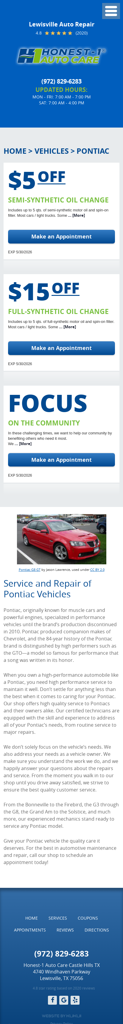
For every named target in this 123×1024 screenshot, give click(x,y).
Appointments (30, 930)
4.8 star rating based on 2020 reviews (64, 988)
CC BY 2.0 (97, 569)
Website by (61, 1016)
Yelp (75, 1000)
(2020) (82, 33)
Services (58, 918)
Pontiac (93, 151)
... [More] (76, 215)
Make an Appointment (61, 236)
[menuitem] (31, 918)
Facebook (52, 1000)
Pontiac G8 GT (30, 569)
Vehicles (52, 151)
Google (63, 1000)
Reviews (65, 930)
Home (15, 151)
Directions (97, 930)
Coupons (88, 918)
